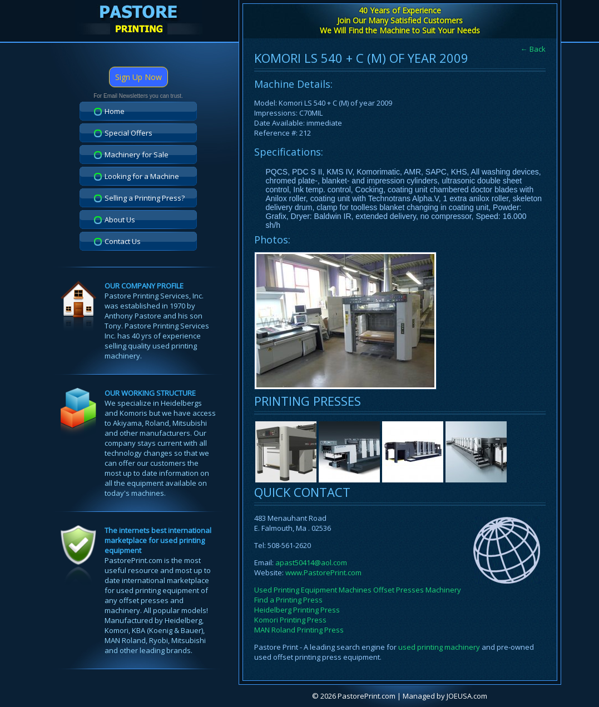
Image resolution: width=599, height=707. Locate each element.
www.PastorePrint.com (323, 572)
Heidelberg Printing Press (297, 610)
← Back (533, 49)
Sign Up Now (138, 77)
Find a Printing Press (288, 600)
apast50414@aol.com (311, 562)
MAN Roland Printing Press (299, 630)
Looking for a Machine (142, 176)
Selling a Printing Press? (145, 198)
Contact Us (123, 241)
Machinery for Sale (137, 155)
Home (115, 111)
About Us (120, 220)
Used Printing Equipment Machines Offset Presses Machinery (357, 590)
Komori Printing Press (290, 620)
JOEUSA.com (467, 696)
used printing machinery (439, 647)
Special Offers (128, 133)
